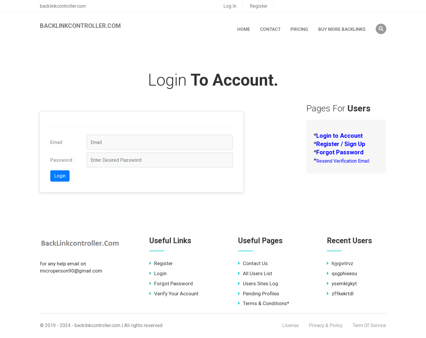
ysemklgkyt (342, 283)
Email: (56, 142)
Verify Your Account (174, 294)
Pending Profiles (258, 294)
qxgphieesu (342, 273)
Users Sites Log (258, 283)
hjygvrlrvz (340, 263)
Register (258, 6)
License (290, 325)
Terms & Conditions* (263, 303)
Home (243, 29)
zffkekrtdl (340, 294)
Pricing (299, 29)
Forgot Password (171, 283)
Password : (62, 160)
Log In (229, 6)
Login (158, 273)
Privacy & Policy (326, 325)
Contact (270, 29)
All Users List (255, 273)
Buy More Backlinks (341, 29)
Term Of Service (369, 325)
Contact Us (253, 263)
